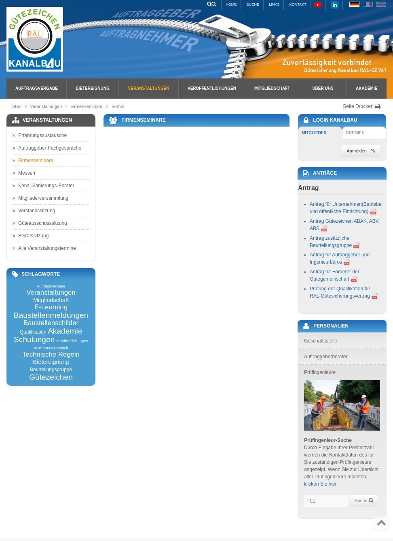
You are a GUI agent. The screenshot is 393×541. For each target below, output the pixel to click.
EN (381, 4)
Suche (253, 4)
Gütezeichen (51, 377)
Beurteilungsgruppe (51, 369)
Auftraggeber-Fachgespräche (47, 148)
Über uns (322, 88)
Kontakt (297, 4)
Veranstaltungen (148, 88)
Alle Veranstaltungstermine (44, 248)
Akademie (366, 88)
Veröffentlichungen (212, 88)
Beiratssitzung (31, 235)
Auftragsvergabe (36, 88)
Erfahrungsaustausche (40, 135)
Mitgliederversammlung (40, 198)
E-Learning (51, 307)
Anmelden (361, 150)
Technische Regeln (51, 354)
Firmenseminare (86, 106)
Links (274, 4)
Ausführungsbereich (51, 348)
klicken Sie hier (320, 484)
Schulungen (34, 339)
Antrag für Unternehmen (336, 204)
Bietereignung (92, 88)
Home (231, 4)
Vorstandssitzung (34, 210)
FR (368, 4)
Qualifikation (33, 332)
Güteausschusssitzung (40, 223)
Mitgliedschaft (272, 88)
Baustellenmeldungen (51, 315)
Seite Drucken (362, 106)
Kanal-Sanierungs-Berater (43, 185)
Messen (24, 173)
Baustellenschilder (50, 323)
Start (16, 106)
